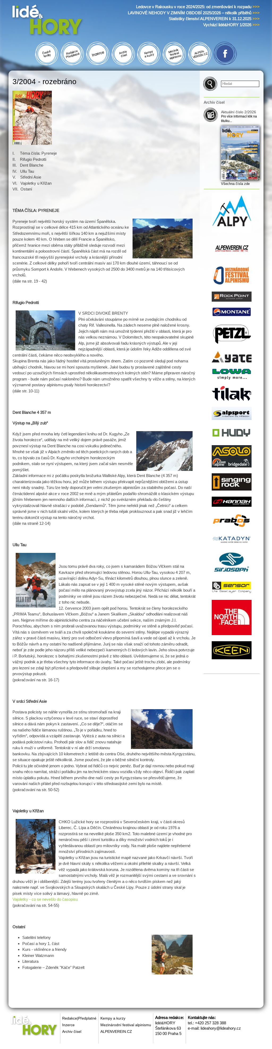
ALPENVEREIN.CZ (116, 1031)
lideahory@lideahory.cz (221, 1028)
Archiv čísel (71, 1031)
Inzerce (68, 1025)
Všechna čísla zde (235, 184)
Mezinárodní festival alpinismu (125, 1025)
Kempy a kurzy (112, 1018)
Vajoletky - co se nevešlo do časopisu (45, 899)
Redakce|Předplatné (79, 1018)
